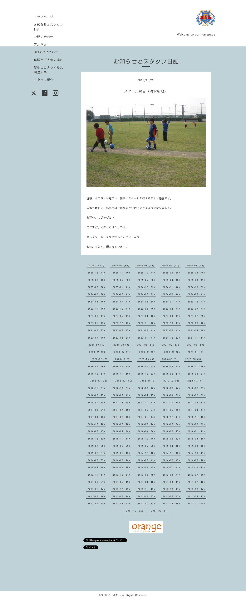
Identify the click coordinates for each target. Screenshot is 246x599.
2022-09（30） (197, 323)
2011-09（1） (159, 510)
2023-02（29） (197, 315)
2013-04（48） (147, 481)
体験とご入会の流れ (48, 60)
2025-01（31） (122, 287)
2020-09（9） (170, 359)
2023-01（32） (97, 323)
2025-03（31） (197, 279)
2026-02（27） (171, 265)
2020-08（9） (193, 359)
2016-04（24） (122, 431)
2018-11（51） (97, 388)
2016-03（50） (147, 431)
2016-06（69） (197, 424)
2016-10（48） (97, 424)
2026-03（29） (146, 265)
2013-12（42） (197, 467)
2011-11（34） (197, 503)
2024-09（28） (97, 294)
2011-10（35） (135, 510)
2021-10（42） (97, 344)
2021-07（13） (171, 344)
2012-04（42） (197, 496)
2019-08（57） (197, 373)
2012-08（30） (97, 496)
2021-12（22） (172, 337)
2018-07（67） (197, 388)
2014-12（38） (147, 452)
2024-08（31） (122, 294)
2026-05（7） (97, 265)
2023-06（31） (97, 315)
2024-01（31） (172, 301)
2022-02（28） (122, 337)
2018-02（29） (197, 395)
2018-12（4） (195, 380)
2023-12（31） (197, 301)
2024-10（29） (197, 287)
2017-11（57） (147, 402)
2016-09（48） (122, 424)
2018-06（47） (97, 395)
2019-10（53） (147, 373)
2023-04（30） (147, 315)
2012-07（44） (122, 496)
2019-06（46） (124, 380)
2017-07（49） (122, 409)
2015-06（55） (122, 445)
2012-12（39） (122, 489)
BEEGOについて (46, 52)
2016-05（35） (97, 431)
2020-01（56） (197, 366)
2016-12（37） (172, 416)
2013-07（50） (197, 474)
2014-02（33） (147, 467)
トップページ (43, 17)
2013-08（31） (172, 474)
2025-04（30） (172, 279)
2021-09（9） (121, 344)
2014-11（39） (172, 452)
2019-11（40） (122, 373)
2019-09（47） (172, 373)
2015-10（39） (147, 438)
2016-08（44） (147, 424)
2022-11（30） (147, 323)
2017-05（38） (172, 409)
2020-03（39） (147, 366)
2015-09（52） (172, 438)
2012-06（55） (147, 496)
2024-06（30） (172, 294)
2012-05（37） (172, 496)
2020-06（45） (122, 366)
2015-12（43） (97, 438)
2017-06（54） (147, 409)
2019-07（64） (99, 380)
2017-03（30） (97, 416)
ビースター (114, 595)
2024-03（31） (122, 301)
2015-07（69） (97, 445)
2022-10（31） (172, 323)
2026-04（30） (121, 265)
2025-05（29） (147, 279)
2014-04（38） (97, 467)
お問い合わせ (43, 37)
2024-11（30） (172, 287)
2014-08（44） (122, 460)
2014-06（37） (172, 460)
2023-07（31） (197, 308)
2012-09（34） (197, 489)
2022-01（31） (147, 337)
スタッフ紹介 (43, 80)
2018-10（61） (122, 388)
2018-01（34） (97, 402)
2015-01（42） (122, 452)
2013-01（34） (97, 489)
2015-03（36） (197, 445)
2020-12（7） (100, 359)
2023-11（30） (97, 308)
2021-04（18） (123, 352)
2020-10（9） (146, 359)
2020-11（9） (123, 359)
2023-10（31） (122, 308)
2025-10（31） (147, 272)
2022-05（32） (172, 330)
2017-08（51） (97, 409)
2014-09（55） (97, 460)
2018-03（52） (172, 395)
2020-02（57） (172, 366)
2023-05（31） (122, 315)
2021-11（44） (197, 337)
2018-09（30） (147, 388)
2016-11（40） (197, 416)
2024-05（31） (197, 294)
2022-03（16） (97, 337)
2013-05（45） (122, 481)
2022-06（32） (147, 330)
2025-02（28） (97, 287)
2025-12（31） (97, 272)
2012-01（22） (147, 503)
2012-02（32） (122, 503)
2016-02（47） (172, 431)
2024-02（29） (147, 301)
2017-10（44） (172, 402)
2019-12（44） (97, 373)
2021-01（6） (196, 352)
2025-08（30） (197, 272)
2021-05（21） (98, 352)
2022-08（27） (97, 330)
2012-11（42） (147, 489)
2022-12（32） (122, 323)
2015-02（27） (97, 452)
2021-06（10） (196, 344)
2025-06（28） (122, 279)
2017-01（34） (147, 416)
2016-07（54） (172, 424)
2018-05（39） (122, 395)
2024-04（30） (97, 301)
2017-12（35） (122, 402)
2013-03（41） (172, 481)
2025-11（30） (122, 272)
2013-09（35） (147, 474)
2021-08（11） (146, 344)
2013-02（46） (197, 481)
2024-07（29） (147, 294)
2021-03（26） (148, 352)
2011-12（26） (172, 503)
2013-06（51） (97, 481)
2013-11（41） (97, 474)
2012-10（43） (172, 489)
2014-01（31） (172, 467)
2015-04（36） (172, 445)
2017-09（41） (197, 402)
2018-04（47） (147, 395)
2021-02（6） (172, 352)
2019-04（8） (148, 380)
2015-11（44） (122, 438)
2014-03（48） (122, 467)
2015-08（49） (197, 438)
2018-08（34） (172, 388)
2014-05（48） (197, 460)
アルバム (40, 44)
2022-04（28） (197, 330)
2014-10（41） (197, 452)
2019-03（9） (171, 380)
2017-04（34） (197, 409)
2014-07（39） (147, 460)
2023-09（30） (147, 308)
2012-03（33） (97, 503)
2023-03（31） (172, 315)
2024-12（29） (147, 287)
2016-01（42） (197, 431)
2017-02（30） (122, 416)
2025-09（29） (172, 272)
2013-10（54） (122, 474)
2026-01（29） (196, 265)
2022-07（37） (122, 330)
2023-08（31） (172, 308)
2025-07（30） (97, 279)
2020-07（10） (97, 366)
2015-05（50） (147, 445)
